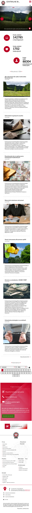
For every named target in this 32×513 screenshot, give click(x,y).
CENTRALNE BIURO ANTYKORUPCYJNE (10, 2)
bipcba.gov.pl (27, 490)
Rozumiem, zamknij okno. (23, 508)
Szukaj (29, 367)
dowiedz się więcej (7, 416)
